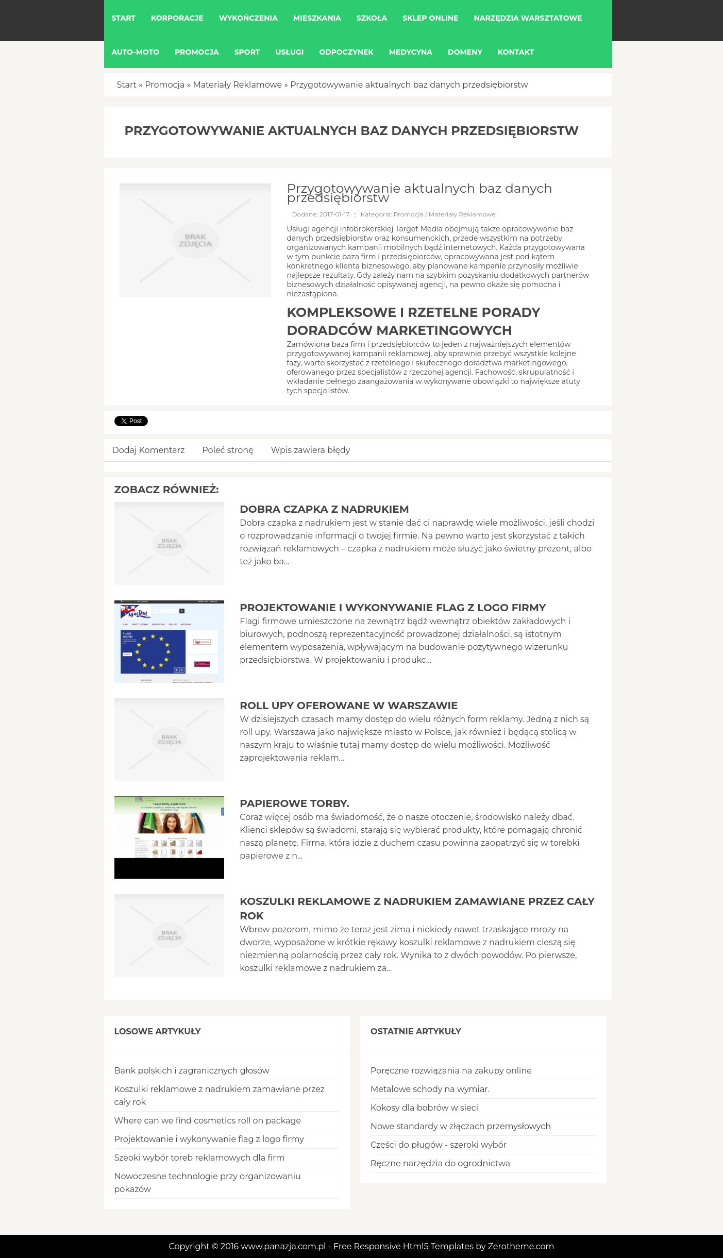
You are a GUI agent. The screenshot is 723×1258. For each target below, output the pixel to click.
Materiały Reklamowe (237, 85)
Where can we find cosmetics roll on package (207, 1121)
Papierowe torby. (294, 803)
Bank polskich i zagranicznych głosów (192, 1071)
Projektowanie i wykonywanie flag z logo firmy (393, 607)
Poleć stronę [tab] (228, 450)
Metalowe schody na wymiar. (430, 1089)
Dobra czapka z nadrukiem (324, 509)
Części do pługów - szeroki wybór (439, 1145)
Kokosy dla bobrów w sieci (424, 1108)
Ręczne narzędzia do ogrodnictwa (440, 1163)
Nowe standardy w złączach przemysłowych (461, 1126)
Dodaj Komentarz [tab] (148, 450)
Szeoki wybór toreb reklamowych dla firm (199, 1158)
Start (127, 85)
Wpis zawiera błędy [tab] (310, 450)
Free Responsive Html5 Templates (403, 1246)
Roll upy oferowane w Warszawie (349, 705)
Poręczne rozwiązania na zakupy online (451, 1071)
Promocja (164, 85)
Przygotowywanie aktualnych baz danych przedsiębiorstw (409, 85)
